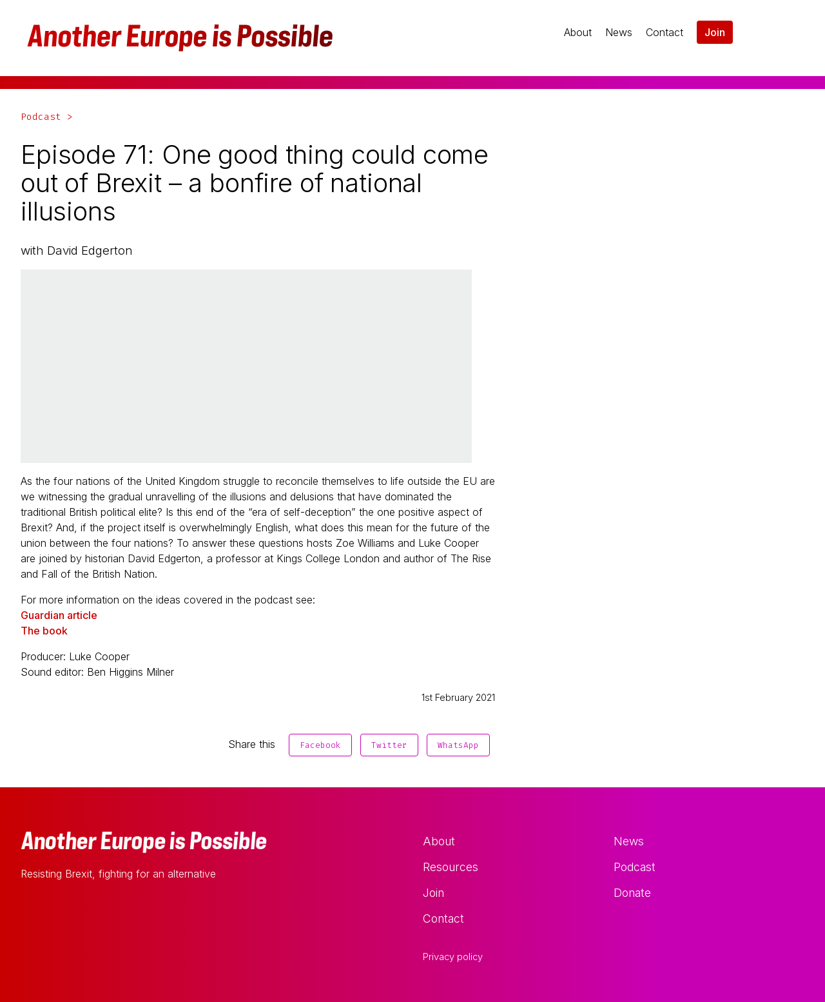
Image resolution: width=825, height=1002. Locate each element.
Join (714, 32)
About (578, 32)
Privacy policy (453, 957)
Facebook (320, 745)
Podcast (634, 867)
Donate (632, 892)
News (618, 32)
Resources (450, 867)
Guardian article (59, 615)
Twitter (389, 745)
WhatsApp (458, 745)
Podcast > (47, 117)
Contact (664, 32)
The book (44, 630)
